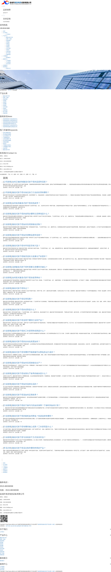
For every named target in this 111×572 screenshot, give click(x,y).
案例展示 (8, 57)
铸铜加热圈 (6, 142)
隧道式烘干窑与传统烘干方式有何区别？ (29, 437)
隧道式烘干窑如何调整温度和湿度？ (27, 235)
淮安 (15, 526)
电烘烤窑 (8, 40)
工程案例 (5, 56)
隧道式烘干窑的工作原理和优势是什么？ (29, 331)
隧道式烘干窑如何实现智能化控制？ (27, 224)
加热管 (7, 43)
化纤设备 (8, 48)
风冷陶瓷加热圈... (7, 134)
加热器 (7, 46)
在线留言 (5, 65)
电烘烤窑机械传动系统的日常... (10, 126)
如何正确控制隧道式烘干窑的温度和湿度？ (30, 182)
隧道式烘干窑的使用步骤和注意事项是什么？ (30, 214)
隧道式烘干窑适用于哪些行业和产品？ (28, 320)
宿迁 (9, 526)
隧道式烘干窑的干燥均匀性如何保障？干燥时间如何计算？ (36, 405)
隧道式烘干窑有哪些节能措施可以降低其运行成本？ (33, 352)
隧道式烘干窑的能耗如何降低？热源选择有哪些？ (32, 416)
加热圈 (7, 45)
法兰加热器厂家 (7, 135)
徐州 (7, 526)
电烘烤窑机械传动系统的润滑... (10, 122)
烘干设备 (8, 52)
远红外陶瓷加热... (7, 132)
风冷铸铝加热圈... (7, 140)
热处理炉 (5, 148)
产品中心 (5, 35)
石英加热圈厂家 (7, 138)
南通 (25, 526)
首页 (4, 31)
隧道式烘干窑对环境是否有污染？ (26, 246)
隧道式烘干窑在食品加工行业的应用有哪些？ (30, 192)
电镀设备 (8, 54)
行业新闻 (8, 62)
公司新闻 (8, 60)
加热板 (7, 42)
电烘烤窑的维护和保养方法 (9, 123)
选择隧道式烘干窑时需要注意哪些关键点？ (30, 267)
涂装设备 (8, 51)
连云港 (12, 526)
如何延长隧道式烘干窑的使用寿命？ (27, 277)
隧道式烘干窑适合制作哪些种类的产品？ (29, 448)
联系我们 (5, 66)
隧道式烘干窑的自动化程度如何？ (26, 341)
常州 (30, 526)
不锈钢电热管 (6, 137)
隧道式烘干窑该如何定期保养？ (25, 395)
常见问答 (8, 63)
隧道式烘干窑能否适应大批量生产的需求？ (30, 256)
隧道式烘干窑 (9, 37)
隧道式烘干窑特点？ (20, 288)
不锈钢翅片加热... (7, 146)
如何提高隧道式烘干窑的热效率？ (26, 203)
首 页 (9, 90)
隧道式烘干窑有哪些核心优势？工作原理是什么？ (32, 427)
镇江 (28, 526)
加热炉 (7, 49)
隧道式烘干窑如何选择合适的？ (25, 384)
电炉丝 (4, 143)
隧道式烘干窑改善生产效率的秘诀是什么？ (30, 373)
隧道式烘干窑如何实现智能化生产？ (27, 363)
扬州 (20, 526)
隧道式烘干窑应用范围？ (22, 299)
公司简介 (8, 34)
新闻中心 (5, 59)
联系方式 (8, 68)
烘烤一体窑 (9, 39)
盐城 (18, 526)
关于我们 (5, 32)
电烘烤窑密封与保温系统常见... (10, 119)
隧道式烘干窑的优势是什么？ (24, 309)
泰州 (23, 526)
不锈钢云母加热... (7, 145)
